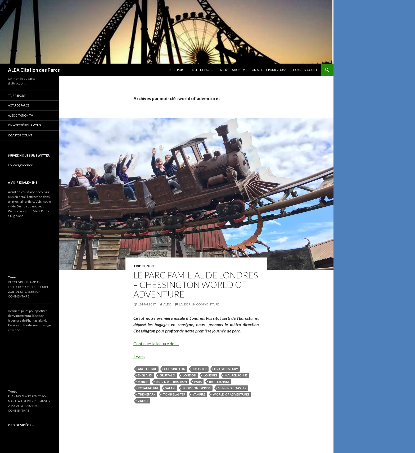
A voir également (23, 182)
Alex (167, 304)
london (189, 375)
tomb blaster (174, 394)
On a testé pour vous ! (269, 70)
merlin (143, 381)
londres (210, 375)
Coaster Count (305, 70)
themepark (146, 394)
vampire (199, 394)
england (145, 375)
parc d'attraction (171, 381)
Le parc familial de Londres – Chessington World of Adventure (195, 284)
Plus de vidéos (21, 425)
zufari (143, 400)
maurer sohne (236, 375)
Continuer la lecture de (156, 343)
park (198, 381)
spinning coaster (232, 388)
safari (170, 388)
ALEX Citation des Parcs (34, 70)
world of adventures (231, 394)
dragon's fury (226, 369)
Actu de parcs (202, 70)
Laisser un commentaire (199, 304)
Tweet (139, 356)
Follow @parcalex (20, 165)
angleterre (147, 369)
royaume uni (148, 388)
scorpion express (197, 388)
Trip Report (176, 70)
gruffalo (167, 375)
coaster (200, 369)
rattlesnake (219, 381)
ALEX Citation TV (232, 70)
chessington (174, 369)
